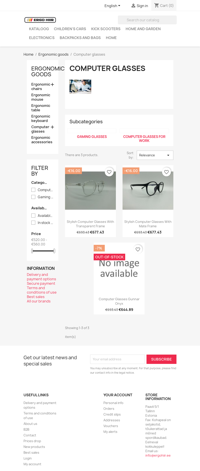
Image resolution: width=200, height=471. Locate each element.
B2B (26, 429)
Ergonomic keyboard (40, 118)
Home (111, 37)
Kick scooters (106, 28)
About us (30, 424)
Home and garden (143, 28)
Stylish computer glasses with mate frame (148, 224)
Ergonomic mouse (40, 97)
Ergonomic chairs (40, 86)
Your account (117, 394)
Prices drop (32, 441)
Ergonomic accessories (41, 139)
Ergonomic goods (48, 71)
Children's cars (70, 28)
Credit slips (112, 414)
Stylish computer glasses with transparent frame (90, 224)
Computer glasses (40, 129)
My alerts (110, 432)
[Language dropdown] (113, 6)
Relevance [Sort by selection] (155, 155)
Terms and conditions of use (42, 290)
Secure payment (41, 283)
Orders (108, 408)
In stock (46, 223)
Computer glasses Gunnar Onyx (119, 301)
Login (28, 458)
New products (34, 447)
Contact (30, 435)
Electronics (42, 37)
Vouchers (110, 426)
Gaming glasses (46, 197)
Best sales (36, 296)
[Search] (147, 20)
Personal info (113, 403)
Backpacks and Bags (80, 37)
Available (46, 216)
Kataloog (39, 28)
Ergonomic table (40, 107)
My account (32, 464)
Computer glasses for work (46, 190)
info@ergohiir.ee (158, 455)
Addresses (111, 420)
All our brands (39, 301)
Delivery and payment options (41, 276)
